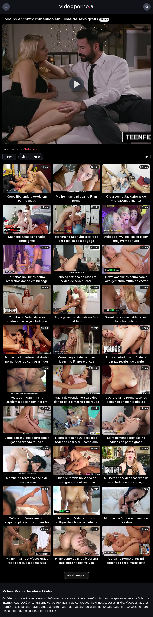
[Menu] (6, 7)
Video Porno (11, 149)
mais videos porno (76, 575)
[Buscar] (147, 7)
